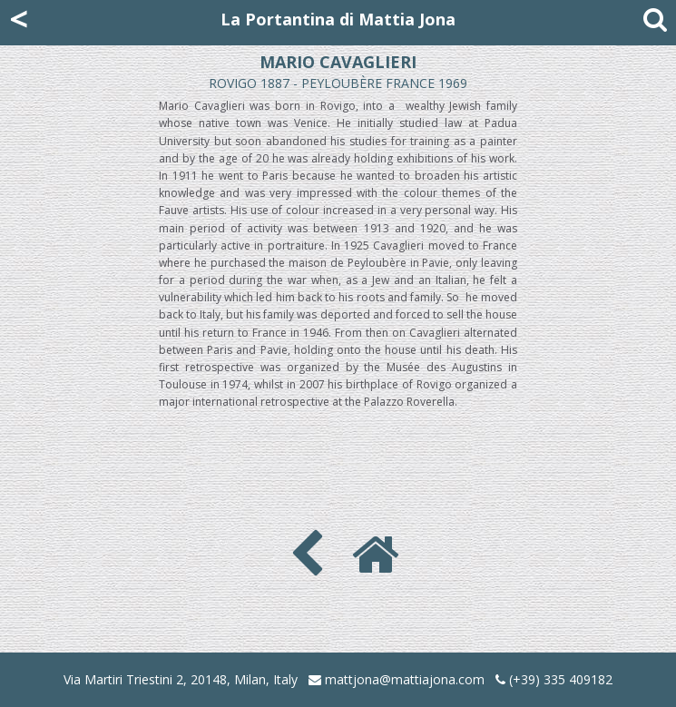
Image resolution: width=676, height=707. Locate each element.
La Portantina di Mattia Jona (338, 19)
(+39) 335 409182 (553, 679)
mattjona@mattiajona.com (405, 679)
